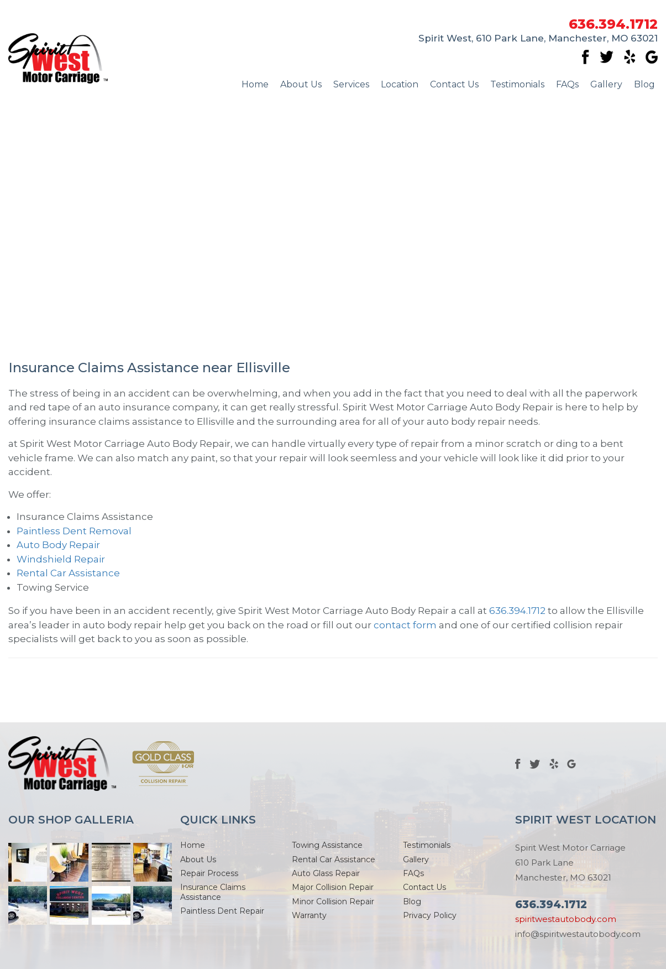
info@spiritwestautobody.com (578, 934)
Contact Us (454, 84)
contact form (405, 625)
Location (399, 84)
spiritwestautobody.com (565, 919)
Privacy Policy (430, 915)
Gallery (606, 84)
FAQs (567, 84)
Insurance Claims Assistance (212, 892)
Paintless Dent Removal (74, 530)
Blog (644, 84)
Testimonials (517, 84)
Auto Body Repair (58, 544)
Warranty (309, 915)
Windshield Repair (61, 559)
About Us (301, 84)
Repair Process (209, 873)
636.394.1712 (613, 24)
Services (351, 84)
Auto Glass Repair (326, 873)
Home (255, 84)
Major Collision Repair (333, 887)
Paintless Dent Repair (222, 911)
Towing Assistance (327, 845)
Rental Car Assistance (68, 573)
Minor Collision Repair (333, 902)
